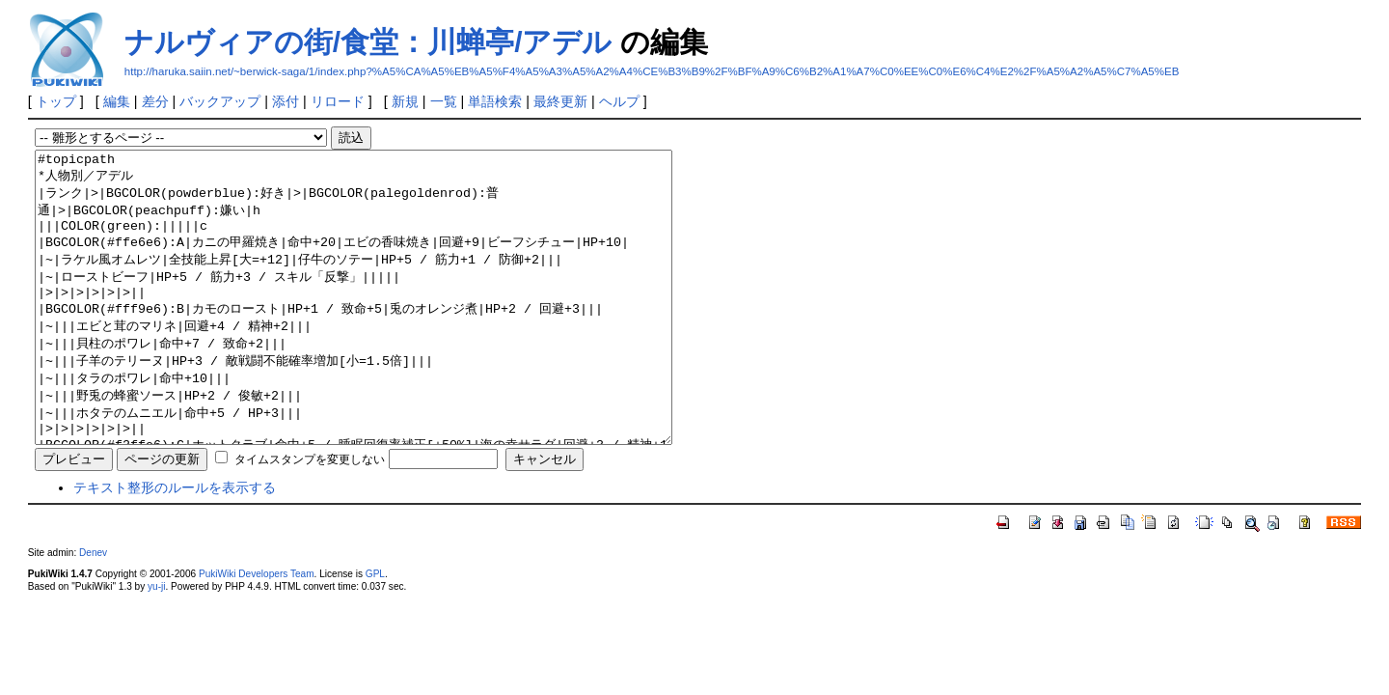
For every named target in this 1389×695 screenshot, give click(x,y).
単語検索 (495, 101)
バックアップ (219, 101)
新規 (405, 101)
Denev (93, 610)
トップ (56, 101)
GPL (375, 631)
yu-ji (156, 644)
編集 (116, 101)
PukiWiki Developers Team (256, 631)
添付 (285, 101)
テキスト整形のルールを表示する (174, 545)
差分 (155, 101)
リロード (338, 101)
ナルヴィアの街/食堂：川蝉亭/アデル (368, 42)
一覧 (443, 101)
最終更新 (560, 101)
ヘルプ (619, 101)
